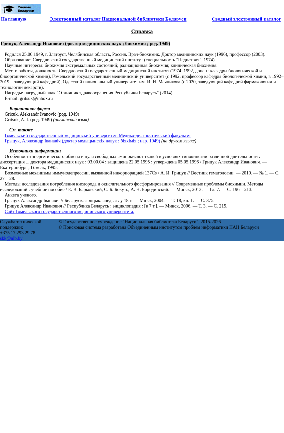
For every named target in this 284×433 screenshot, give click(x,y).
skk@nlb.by (11, 238)
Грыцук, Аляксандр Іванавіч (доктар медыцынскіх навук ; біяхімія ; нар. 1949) (82, 140)
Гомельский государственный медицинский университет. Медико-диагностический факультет (98, 135)
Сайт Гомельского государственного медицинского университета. (69, 211)
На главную (13, 19)
